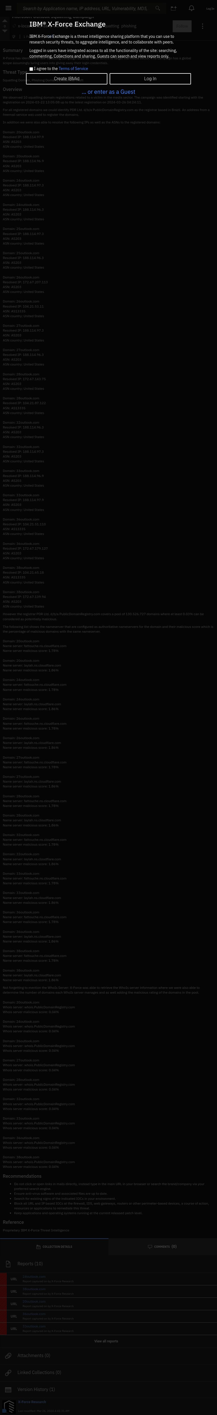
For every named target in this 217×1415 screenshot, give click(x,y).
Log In (150, 78)
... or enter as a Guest (108, 91)
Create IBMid (66, 78)
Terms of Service (73, 68)
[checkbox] (31, 69)
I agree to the (61, 69)
